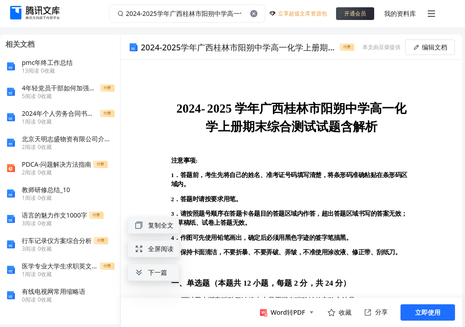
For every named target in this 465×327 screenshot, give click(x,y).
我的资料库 (400, 13)
